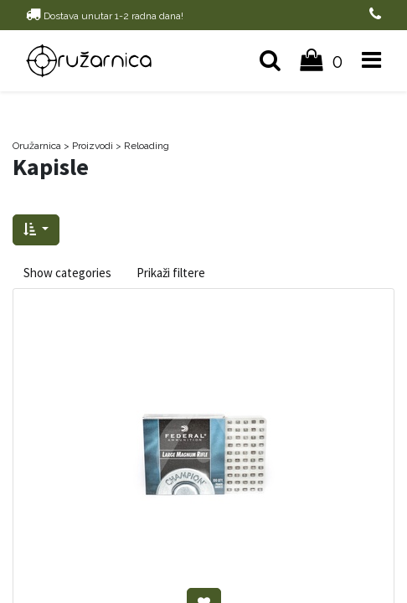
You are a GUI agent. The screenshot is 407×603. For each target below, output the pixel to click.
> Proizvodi (88, 146)
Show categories (67, 273)
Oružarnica (37, 146)
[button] (36, 229)
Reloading (146, 146)
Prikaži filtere (171, 273)
